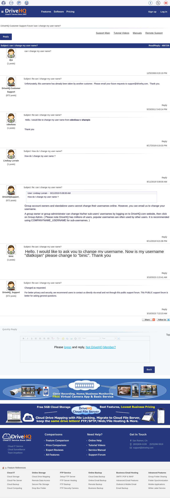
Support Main (103, 33)
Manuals (137, 33)
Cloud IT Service (15, 446)
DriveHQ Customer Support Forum (17, 26)
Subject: (5, 45)
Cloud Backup (13, 484)
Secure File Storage (40, 484)
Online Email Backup (97, 480)
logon (67, 347)
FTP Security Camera (69, 488)
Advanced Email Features (127, 480)
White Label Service (157, 488)
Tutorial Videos (121, 33)
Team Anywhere (15, 453)
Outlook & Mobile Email (126, 484)
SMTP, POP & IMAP (125, 476)
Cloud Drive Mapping (41, 476)
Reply (6, 36)
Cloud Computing (14, 488)
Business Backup (95, 488)
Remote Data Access (41, 480)
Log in (164, 11)
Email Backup (122, 488)
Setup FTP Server (67, 476)
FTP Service (65, 473)
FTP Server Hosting (68, 480)
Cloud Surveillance (16, 449)
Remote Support (154, 33)
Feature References (17, 468)
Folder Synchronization (158, 480)
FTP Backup (65, 484)
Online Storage (39, 473)
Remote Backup (95, 484)
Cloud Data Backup (96, 476)
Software (59, 11)
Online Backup (95, 473)
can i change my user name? (47, 26)
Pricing (70, 11)
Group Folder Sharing (157, 476)
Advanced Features (157, 473)
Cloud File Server (14, 480)
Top (168, 334)
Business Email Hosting (127, 473)
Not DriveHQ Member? (101, 347)
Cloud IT (11, 473)
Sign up (152, 11)
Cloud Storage (13, 476)
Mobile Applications (156, 484)
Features (46, 11)
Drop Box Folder (39, 488)
